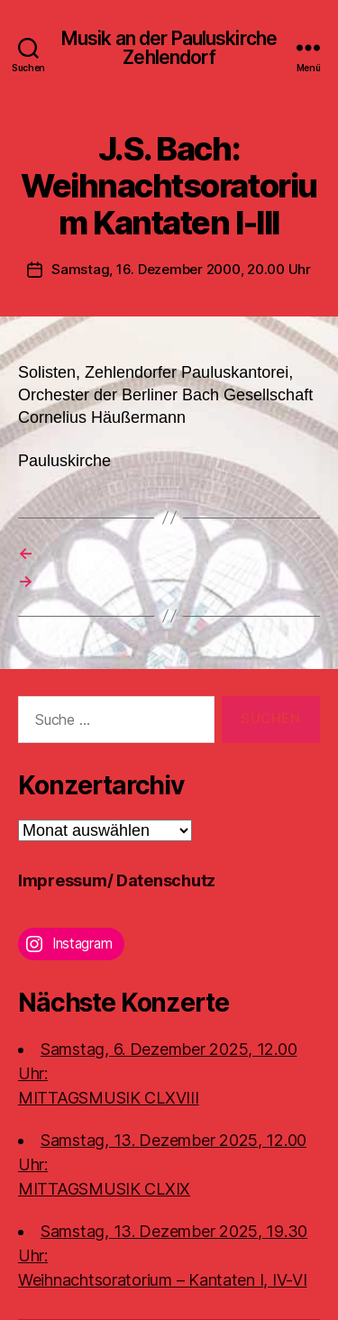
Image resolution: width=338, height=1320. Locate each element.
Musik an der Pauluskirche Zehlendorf (169, 48)
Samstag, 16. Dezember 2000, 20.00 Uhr (181, 269)
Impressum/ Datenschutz (116, 880)
